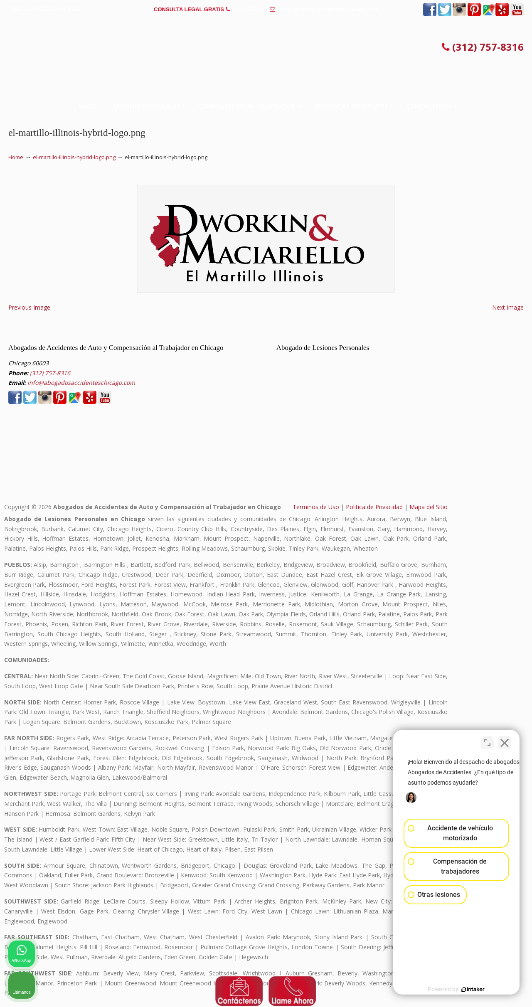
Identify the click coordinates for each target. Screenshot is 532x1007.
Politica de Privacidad (374, 507)
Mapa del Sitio (428, 507)
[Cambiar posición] (487, 741)
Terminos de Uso (316, 507)
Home (15, 157)
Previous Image (29, 307)
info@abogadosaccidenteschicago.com (327, 9)
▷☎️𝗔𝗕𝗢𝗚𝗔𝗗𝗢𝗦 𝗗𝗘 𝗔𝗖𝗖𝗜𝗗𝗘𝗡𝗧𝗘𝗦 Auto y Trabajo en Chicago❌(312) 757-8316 (266, 47)
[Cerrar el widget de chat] (504, 741)
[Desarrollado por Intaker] (461, 989)
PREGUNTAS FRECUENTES (46, 9)
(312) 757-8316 (249, 9)
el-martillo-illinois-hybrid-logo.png (74, 157)
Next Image (508, 307)
